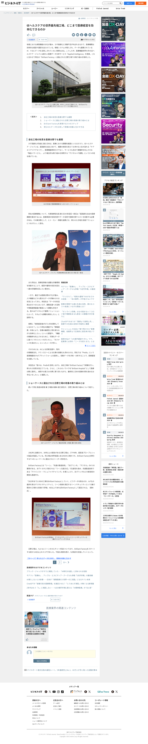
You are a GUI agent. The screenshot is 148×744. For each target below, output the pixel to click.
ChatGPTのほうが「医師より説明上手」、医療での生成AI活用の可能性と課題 (78, 322)
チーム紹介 (56, 703)
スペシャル (40, 8)
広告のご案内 (57, 706)
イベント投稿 (57, 709)
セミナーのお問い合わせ (81, 706)
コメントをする (42, 661)
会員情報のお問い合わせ (81, 709)
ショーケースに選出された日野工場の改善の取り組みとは (66, 120)
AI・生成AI (85, 8)
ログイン (129, 3)
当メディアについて (38, 724)
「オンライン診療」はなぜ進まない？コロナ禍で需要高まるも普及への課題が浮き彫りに (77, 314)
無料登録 (141, 3)
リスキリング (69, 8)
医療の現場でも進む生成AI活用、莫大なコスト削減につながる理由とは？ (77, 305)
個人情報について (100, 709)
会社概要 (97, 703)
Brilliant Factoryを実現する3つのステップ (61, 123)
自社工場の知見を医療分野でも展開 (58, 117)
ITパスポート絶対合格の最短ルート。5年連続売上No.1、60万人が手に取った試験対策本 (62, 670)
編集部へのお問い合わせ (81, 703)
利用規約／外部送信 (38, 715)
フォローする (44, 39)
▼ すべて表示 (90, 345)
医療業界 (32, 40)
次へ (65, 562)
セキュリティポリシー (101, 706)
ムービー (54, 8)
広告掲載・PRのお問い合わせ (112, 535)
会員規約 (35, 712)
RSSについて (36, 718)
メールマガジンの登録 (39, 703)
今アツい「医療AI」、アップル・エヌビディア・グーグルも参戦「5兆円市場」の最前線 (78, 289)
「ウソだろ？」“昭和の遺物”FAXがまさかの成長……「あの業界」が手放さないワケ (77, 297)
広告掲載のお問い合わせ (81, 712)
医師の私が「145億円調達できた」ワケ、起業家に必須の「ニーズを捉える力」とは (77, 340)
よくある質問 (36, 706)
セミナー (26, 8)
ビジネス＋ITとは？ (29, 4)
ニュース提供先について (39, 721)
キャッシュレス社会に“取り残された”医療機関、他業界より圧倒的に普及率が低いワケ (77, 331)
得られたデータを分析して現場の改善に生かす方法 (64, 127)
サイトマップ (36, 709)
